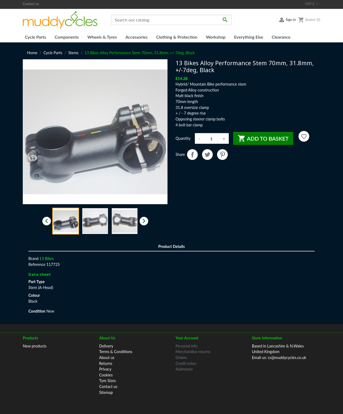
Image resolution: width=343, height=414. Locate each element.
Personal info (186, 346)
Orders (181, 357)
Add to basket (263, 138)
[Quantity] (211, 138)
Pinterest (222, 154)
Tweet (207, 154)
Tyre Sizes (107, 380)
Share (192, 154)
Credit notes (186, 363)
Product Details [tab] (171, 246)
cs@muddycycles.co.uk (287, 357)
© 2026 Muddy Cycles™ (171, 402)
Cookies (106, 375)
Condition (36, 311)
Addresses (184, 369)
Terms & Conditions (115, 351)
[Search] (171, 20)
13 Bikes (46, 258)
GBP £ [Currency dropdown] (310, 4)
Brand (33, 258)
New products (35, 346)
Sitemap (106, 392)
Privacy (105, 369)
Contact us (31, 4)
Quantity (183, 138)
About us (106, 357)
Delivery (106, 346)
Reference (36, 264)
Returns (105, 363)
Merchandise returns (193, 351)
